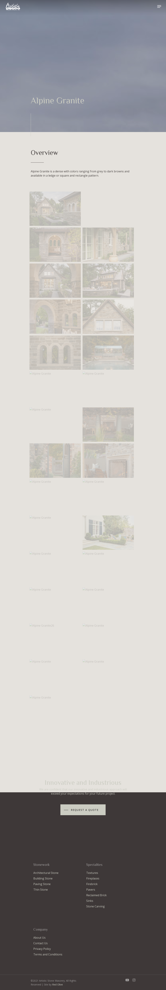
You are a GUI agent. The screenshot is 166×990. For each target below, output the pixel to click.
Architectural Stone (45, 873)
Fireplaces (92, 878)
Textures (92, 873)
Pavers (90, 890)
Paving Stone (42, 884)
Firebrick (92, 884)
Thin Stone (40, 890)
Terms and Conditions (47, 954)
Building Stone (43, 878)
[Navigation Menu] (159, 6)
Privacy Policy (42, 949)
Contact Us (40, 943)
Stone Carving (95, 906)
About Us (39, 938)
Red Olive (57, 984)
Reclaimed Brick (96, 895)
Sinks (89, 901)
